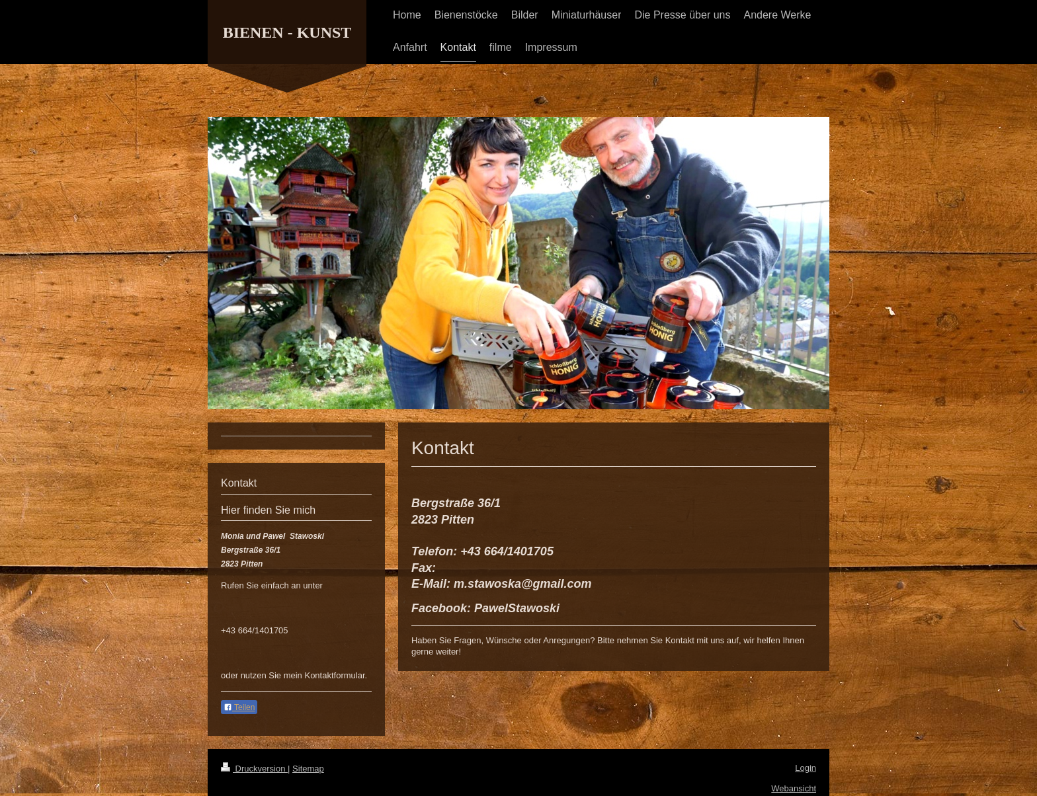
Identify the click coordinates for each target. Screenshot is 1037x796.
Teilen (239, 707)
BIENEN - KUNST (287, 32)
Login (805, 768)
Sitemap (308, 769)
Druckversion (254, 769)
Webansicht (793, 788)
